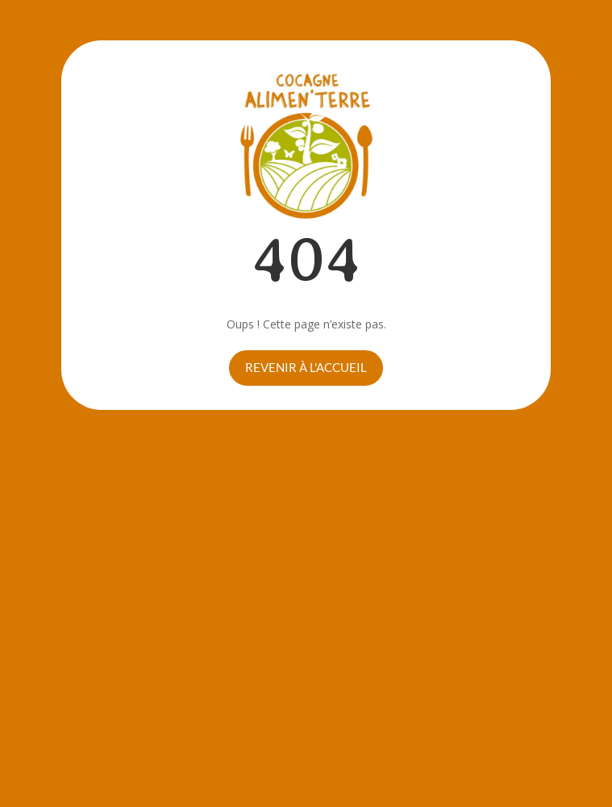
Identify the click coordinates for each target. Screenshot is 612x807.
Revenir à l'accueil (306, 367)
